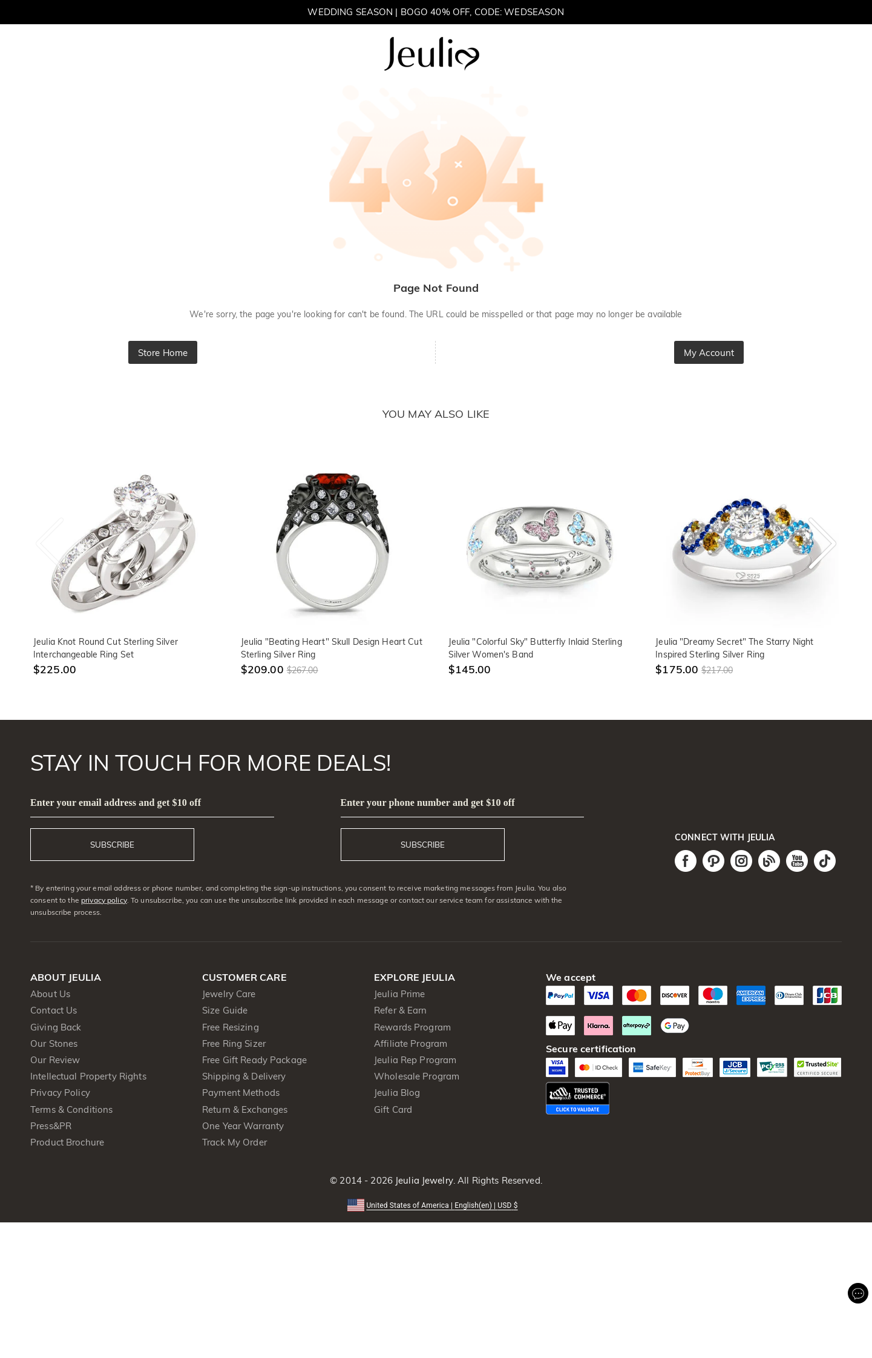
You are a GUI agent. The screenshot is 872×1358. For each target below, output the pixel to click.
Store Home (163, 352)
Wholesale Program (416, 1076)
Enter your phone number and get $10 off (428, 802)
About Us (50, 994)
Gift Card (393, 1109)
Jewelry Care (229, 994)
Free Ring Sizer (234, 1043)
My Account (709, 352)
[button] (435, 1204)
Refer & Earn (400, 1010)
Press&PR (50, 1126)
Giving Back (55, 1027)
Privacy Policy (60, 1092)
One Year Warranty (243, 1126)
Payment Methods (241, 1092)
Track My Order (234, 1142)
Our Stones (53, 1043)
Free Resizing (230, 1027)
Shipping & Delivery (244, 1076)
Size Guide (225, 1010)
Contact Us (53, 1010)
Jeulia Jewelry (423, 1180)
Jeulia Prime (399, 994)
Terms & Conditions (71, 1109)
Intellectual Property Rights (88, 1076)
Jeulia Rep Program (415, 1060)
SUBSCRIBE (112, 844)
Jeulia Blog (397, 1092)
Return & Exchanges (244, 1109)
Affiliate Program (410, 1043)
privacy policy (104, 900)
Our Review (55, 1060)
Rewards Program (412, 1027)
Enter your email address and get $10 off (115, 802)
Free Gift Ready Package (254, 1060)
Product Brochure (67, 1142)
